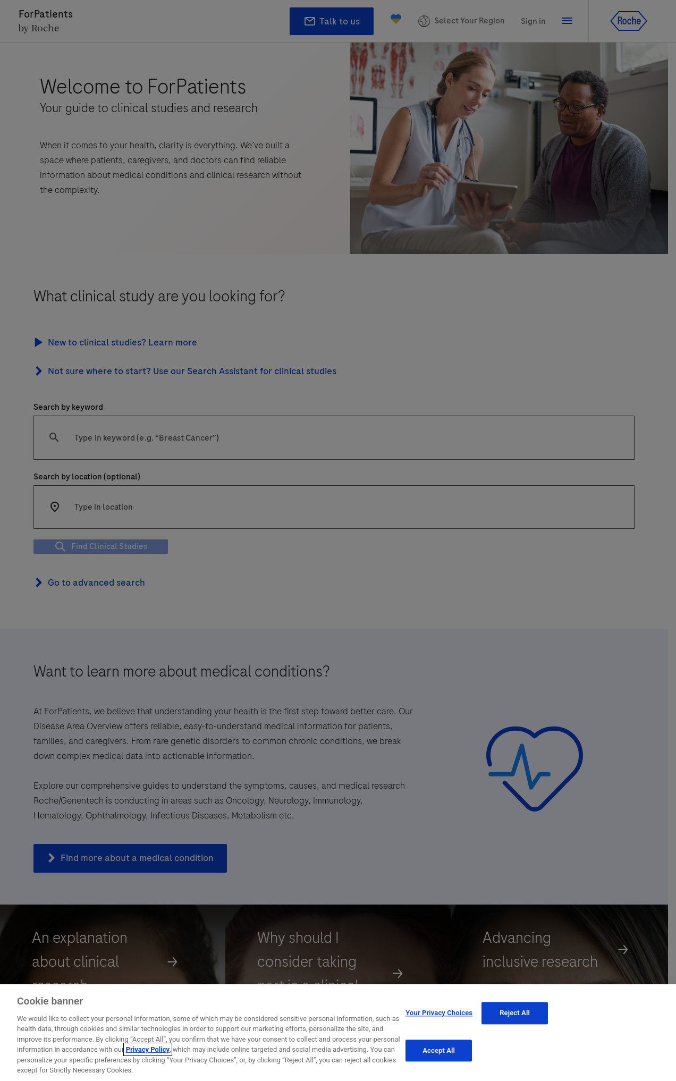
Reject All (515, 1013)
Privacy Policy (148, 1049)
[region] (338, 1032)
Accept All (438, 1050)
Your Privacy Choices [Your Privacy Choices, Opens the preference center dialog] (438, 1013)
